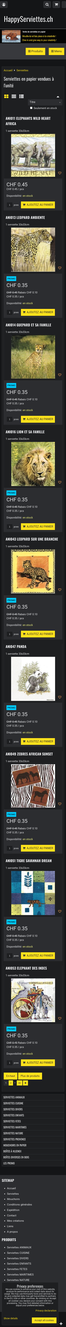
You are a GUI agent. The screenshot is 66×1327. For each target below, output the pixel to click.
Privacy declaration (46, 1310)
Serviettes (13, 1193)
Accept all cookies (44, 1320)
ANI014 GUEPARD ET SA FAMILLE (28, 324)
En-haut (10, 1076)
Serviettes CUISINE (13, 1103)
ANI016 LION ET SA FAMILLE (25, 431)
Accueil (11, 1188)
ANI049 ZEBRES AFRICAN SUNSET (29, 753)
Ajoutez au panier (38, 204)
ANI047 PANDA (16, 646)
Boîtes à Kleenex (12, 1151)
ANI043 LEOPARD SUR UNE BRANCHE (32, 539)
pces (13, 205)
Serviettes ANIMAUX (14, 1097)
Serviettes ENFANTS (13, 1115)
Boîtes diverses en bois (16, 1157)
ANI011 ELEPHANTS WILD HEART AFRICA (28, 121)
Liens (10, 1226)
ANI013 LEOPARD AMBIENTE (25, 217)
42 (19, 1083)
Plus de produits (30, 1076)
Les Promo (9, 1163)
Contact (11, 1215)
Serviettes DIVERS (13, 1109)
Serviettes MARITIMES (14, 1127)
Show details (11, 1318)
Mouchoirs (13, 1199)
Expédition (13, 1210)
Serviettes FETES (12, 1121)
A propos (12, 1231)
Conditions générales (19, 1204)
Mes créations (15, 1220)
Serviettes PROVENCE (14, 1139)
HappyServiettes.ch (28, 18)
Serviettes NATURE (13, 1133)
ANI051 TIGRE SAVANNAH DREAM (29, 860)
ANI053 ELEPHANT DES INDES (26, 968)
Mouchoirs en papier (14, 1145)
